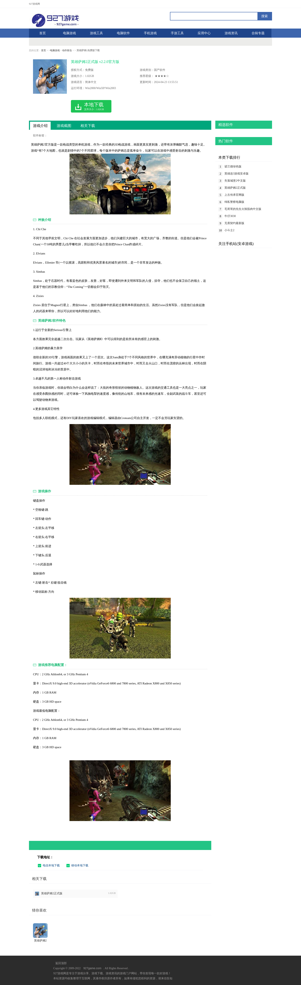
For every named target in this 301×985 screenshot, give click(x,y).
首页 (43, 50)
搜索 (264, 16)
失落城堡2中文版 (235, 180)
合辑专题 (258, 33)
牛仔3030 (230, 216)
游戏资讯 (231, 33)
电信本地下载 (51, 865)
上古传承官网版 (234, 194)
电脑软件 (123, 33)
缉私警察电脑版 (234, 201)
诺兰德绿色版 (232, 166)
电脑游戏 (69, 33)
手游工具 (177, 33)
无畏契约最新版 (234, 223)
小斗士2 (229, 230)
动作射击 (67, 50)
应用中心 (204, 33)
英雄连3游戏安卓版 (236, 173)
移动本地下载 (79, 865)
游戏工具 (96, 33)
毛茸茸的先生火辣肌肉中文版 (242, 209)
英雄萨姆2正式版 (51, 893)
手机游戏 (150, 33)
